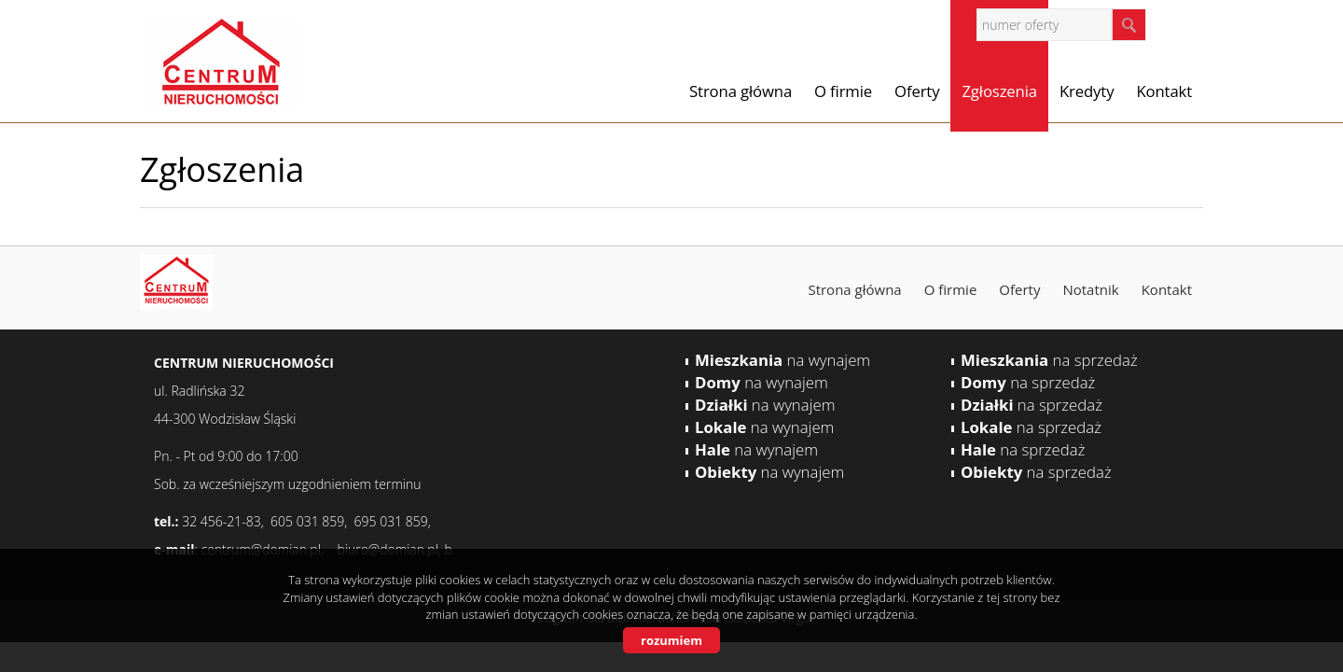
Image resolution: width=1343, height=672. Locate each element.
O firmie (843, 91)
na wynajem (782, 360)
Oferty (916, 91)
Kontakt (1164, 91)
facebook (1184, 24)
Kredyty (1086, 91)
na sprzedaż (1049, 360)
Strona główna (740, 91)
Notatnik (1090, 289)
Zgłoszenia (999, 91)
